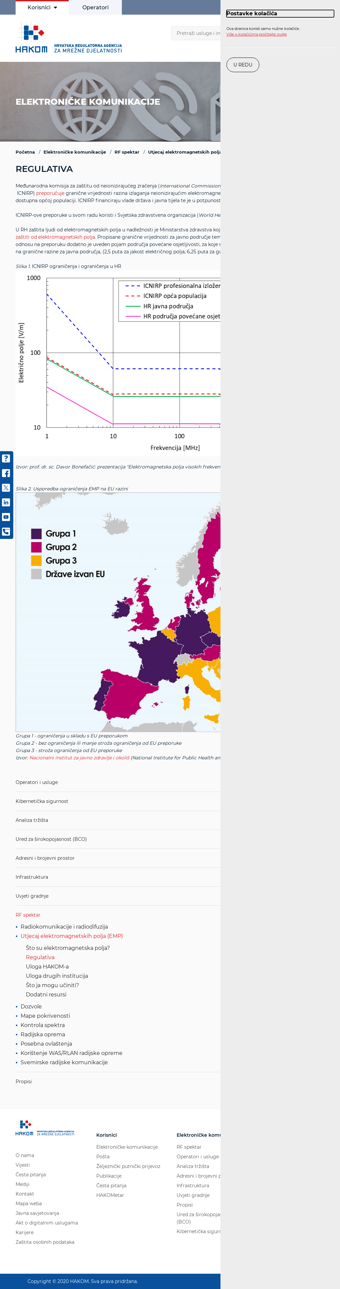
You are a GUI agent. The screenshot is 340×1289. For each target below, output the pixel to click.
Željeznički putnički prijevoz (128, 1166)
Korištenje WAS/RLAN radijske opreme (72, 1053)
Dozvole (31, 1006)
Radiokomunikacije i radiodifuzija (64, 927)
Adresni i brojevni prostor (45, 858)
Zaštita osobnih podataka (45, 1242)
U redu (242, 65)
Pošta (103, 1157)
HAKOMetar (110, 1195)
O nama (25, 1155)
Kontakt (25, 1194)
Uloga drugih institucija (57, 976)
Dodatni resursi (46, 994)
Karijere (25, 1232)
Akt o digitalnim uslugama (47, 1223)
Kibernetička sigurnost (42, 801)
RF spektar (28, 915)
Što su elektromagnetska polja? (68, 948)
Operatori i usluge (37, 782)
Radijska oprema (43, 1034)
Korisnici (42, 7)
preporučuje (50, 193)
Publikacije (109, 1176)
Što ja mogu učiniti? (52, 985)
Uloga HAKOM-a (47, 967)
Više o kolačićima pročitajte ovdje (256, 34)
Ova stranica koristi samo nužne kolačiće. (263, 31)
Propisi (24, 1082)
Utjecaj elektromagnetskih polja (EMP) (72, 936)
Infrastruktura (32, 877)
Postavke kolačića (251, 13)
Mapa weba (29, 1204)
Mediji (23, 1184)
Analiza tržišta (32, 820)
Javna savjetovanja (37, 1213)
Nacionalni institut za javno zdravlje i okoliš (79, 758)
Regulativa (40, 957)
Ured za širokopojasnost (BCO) (51, 839)
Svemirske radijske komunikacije (64, 1062)
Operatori (95, 7)
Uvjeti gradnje (32, 896)
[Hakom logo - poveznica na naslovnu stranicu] (70, 37)
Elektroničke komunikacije (127, 1147)
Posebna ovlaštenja (46, 1044)
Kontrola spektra (43, 1025)
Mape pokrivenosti (45, 1016)
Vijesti (23, 1165)
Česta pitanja (31, 1175)
